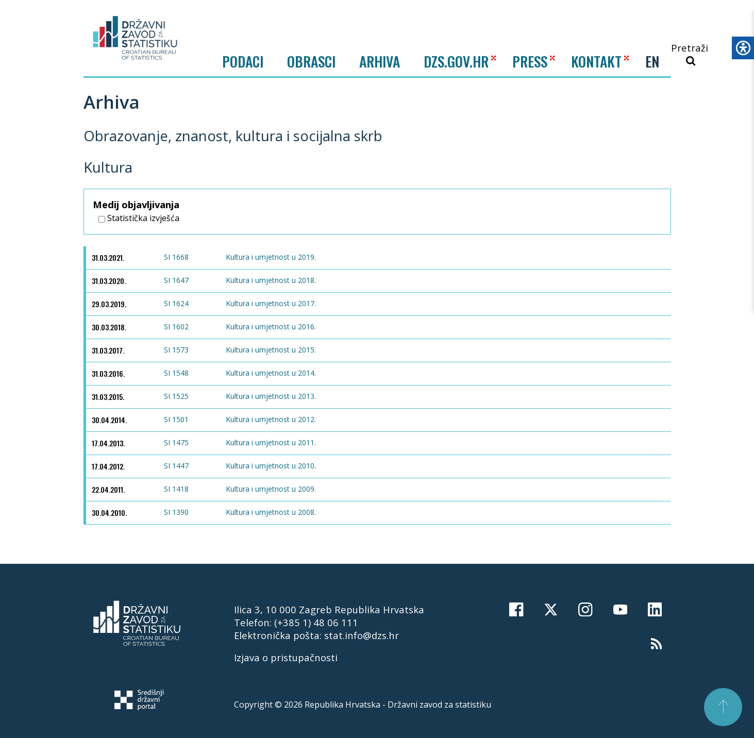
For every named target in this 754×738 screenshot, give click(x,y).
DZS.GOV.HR (456, 61)
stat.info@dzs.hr (361, 635)
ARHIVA (379, 61)
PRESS (529, 61)
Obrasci (311, 61)
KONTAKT (596, 61)
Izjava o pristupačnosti (286, 657)
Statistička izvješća (138, 218)
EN (652, 61)
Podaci (242, 61)
